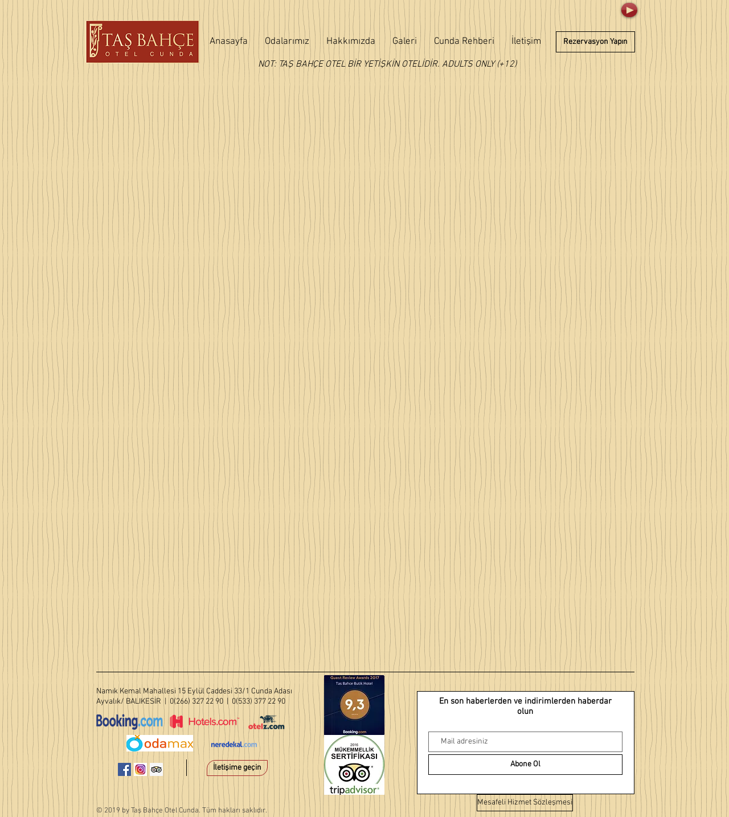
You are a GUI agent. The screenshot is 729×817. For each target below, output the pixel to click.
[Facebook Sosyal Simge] (124, 769)
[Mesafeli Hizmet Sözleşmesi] (525, 802)
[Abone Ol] (525, 764)
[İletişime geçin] (237, 768)
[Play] (629, 10)
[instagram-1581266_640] (140, 769)
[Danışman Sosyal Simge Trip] (156, 769)
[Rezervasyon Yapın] (595, 41)
